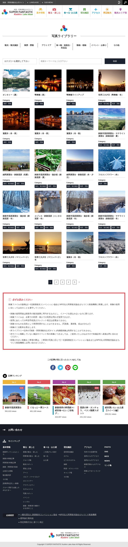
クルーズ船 (27, 460)
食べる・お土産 (50, 447)
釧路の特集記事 (8, 458)
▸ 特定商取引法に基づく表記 (31, 522)
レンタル (26, 502)
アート (25, 473)
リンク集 (108, 465)
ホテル (66, 456)
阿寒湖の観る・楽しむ (31, 456)
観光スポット (28, 464)
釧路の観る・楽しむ (30, 452)
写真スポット (28, 493)
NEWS (107, 461)
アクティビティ (29, 485)
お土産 (45, 460)
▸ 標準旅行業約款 (26, 518)
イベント (26, 498)
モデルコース (28, 489)
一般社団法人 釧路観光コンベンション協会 (38, 514)
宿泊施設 (84, 11)
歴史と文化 (27, 469)
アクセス (96, 11)
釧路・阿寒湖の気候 (10, 467)
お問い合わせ (15, 430)
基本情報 (40, 11)
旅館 (65, 464)
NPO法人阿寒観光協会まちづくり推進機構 (78, 514)
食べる (45, 456)
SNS (106, 452)
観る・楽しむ (54, 11)
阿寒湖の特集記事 (9, 463)
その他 (5, 479)
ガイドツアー (28, 481)
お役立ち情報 (8, 471)
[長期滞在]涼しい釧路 (11, 483)
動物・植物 (49, 227)
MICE (106, 456)
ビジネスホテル (69, 460)
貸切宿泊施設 (69, 452)
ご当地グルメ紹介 (50, 452)
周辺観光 (107, 11)
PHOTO (107, 447)
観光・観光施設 (104, 103)
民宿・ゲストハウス (71, 469)
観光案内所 (7, 475)
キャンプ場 (68, 473)
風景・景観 (7, 103)
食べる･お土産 (70, 11)
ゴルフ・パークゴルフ (31, 477)
